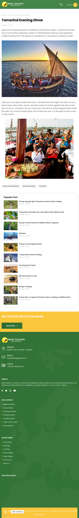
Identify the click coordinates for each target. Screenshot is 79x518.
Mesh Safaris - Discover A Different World (33, 511)
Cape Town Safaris (10, 422)
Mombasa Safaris (29, 186)
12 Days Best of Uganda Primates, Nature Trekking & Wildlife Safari (44, 297)
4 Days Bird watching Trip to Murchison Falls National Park (41, 212)
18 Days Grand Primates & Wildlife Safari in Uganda (38, 223)
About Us (6, 463)
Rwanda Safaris (9, 415)
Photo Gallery (8, 453)
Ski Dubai (22, 233)
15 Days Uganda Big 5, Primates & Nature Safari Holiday (40, 201)
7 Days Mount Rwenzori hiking (30, 255)
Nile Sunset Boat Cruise (28, 276)
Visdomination (39, 514)
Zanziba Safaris (9, 418)
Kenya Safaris (8, 408)
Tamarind (9, 15)
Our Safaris (7, 442)
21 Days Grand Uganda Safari (30, 244)
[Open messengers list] (5, 511)
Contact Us (7, 460)
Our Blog (6, 449)
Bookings (6, 446)
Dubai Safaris (8, 426)
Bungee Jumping (25, 286)
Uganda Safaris (9, 404)
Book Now (12, 326)
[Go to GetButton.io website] (5, 516)
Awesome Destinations (11, 186)
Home (3, 15)
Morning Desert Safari (27, 265)
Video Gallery (8, 456)
